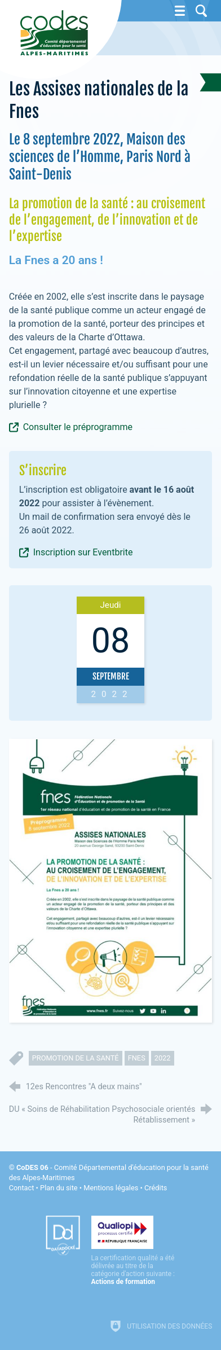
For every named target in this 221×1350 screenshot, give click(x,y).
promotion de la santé (75, 1058)
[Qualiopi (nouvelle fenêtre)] (133, 1251)
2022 (162, 1058)
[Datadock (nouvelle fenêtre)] (63, 1235)
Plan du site (59, 1188)
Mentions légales (110, 1188)
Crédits (155, 1188)
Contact (21, 1188)
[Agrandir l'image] (111, 880)
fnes (136, 1058)
